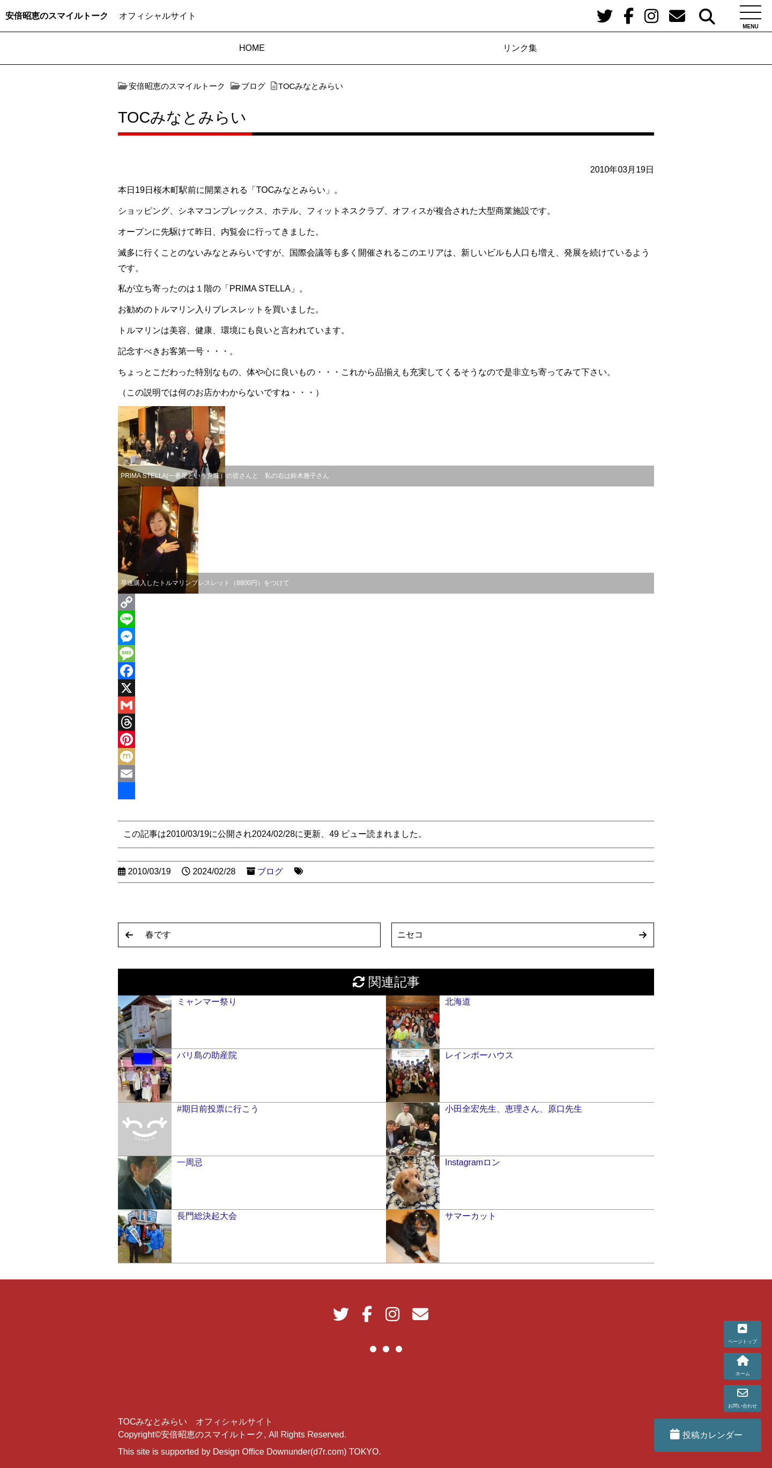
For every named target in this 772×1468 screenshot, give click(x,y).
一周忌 (190, 1162)
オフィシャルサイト (157, 15)
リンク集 (520, 48)
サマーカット (470, 1215)
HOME (252, 48)
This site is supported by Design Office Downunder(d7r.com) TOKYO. (249, 1451)
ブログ (270, 871)
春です (158, 934)
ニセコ (410, 934)
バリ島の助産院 (207, 1055)
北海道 (458, 1001)
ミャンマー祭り (207, 1001)
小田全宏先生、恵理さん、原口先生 (513, 1108)
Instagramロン (472, 1162)
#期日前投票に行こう (218, 1108)
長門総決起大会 (207, 1215)
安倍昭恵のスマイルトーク (56, 15)
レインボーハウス (479, 1055)
